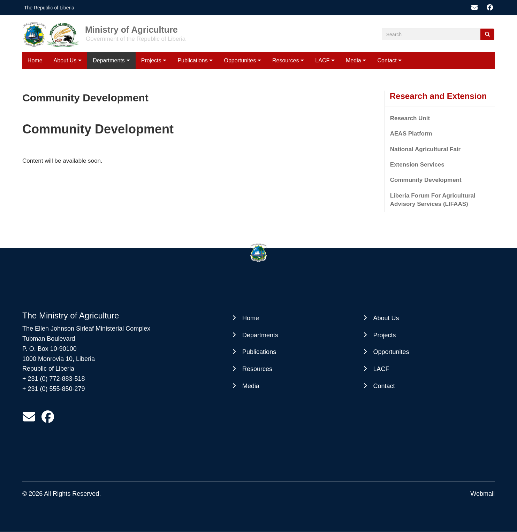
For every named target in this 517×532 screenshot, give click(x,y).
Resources (285, 60)
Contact (387, 60)
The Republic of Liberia (49, 7)
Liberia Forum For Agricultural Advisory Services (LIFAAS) (433, 199)
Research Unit (410, 118)
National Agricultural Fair (425, 149)
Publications (192, 60)
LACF (322, 60)
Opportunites (240, 60)
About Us (65, 60)
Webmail (482, 493)
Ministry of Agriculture (131, 29)
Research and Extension (438, 96)
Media (353, 60)
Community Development (426, 180)
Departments (109, 60)
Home (35, 60)
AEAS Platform (411, 133)
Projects (151, 60)
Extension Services (417, 164)
